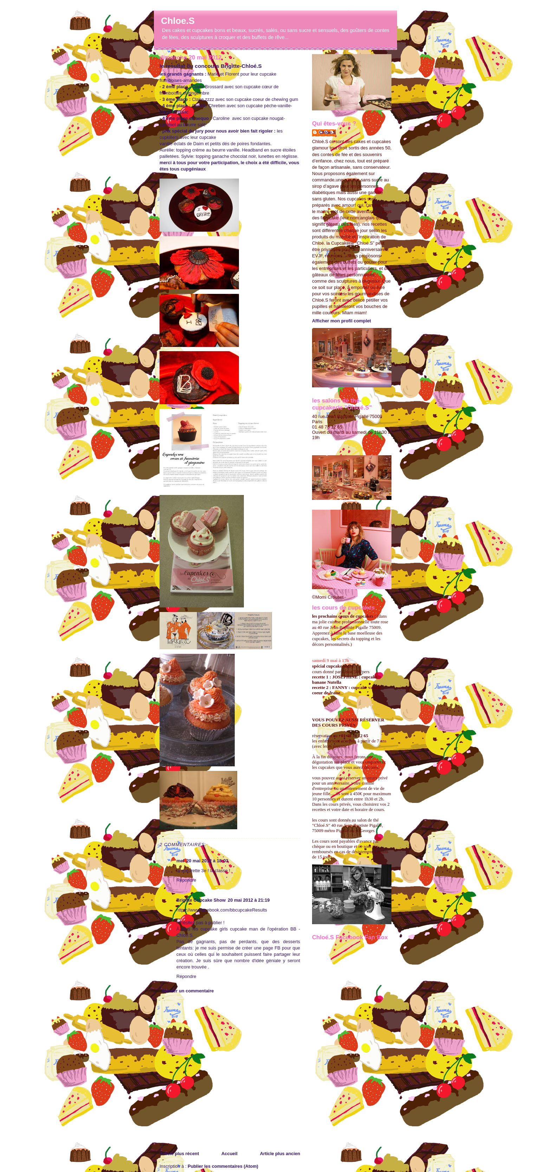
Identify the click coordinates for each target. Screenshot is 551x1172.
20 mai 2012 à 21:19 (249, 900)
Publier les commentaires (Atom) (223, 1166)
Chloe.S (178, 21)
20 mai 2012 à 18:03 (207, 860)
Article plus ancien (280, 1153)
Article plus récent (179, 1153)
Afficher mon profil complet (341, 320)
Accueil (229, 1153)
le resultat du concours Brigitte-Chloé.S (211, 66)
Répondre (186, 880)
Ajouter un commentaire (188, 990)
